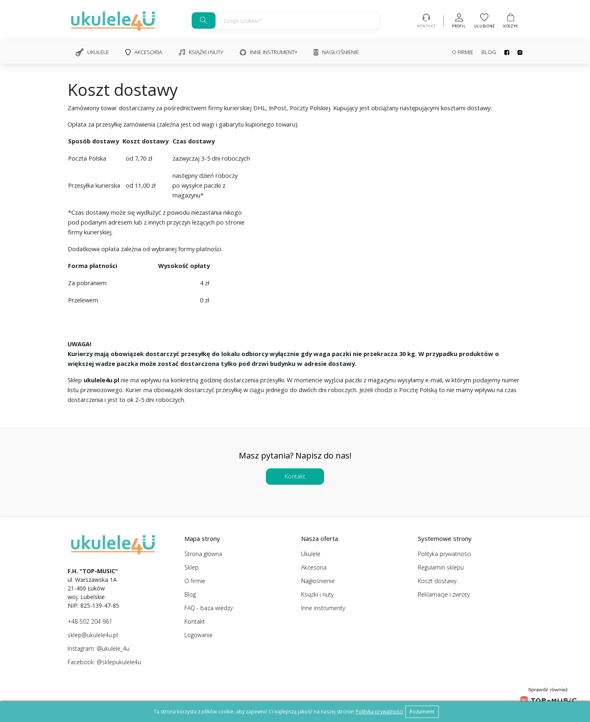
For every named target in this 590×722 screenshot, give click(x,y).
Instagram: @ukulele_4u (98, 648)
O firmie (462, 52)
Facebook (506, 52)
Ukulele (92, 52)
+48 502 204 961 (90, 621)
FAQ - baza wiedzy (208, 608)
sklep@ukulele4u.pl (93, 635)
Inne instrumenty (268, 52)
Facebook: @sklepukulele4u (104, 662)
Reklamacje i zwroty (444, 594)
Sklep (191, 567)
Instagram (519, 52)
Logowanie (198, 635)
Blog (488, 52)
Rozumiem (422, 711)
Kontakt (295, 476)
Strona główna (203, 554)
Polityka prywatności (444, 554)
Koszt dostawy (437, 581)
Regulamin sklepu (441, 567)
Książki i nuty (201, 52)
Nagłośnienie (336, 52)
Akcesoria (143, 52)
